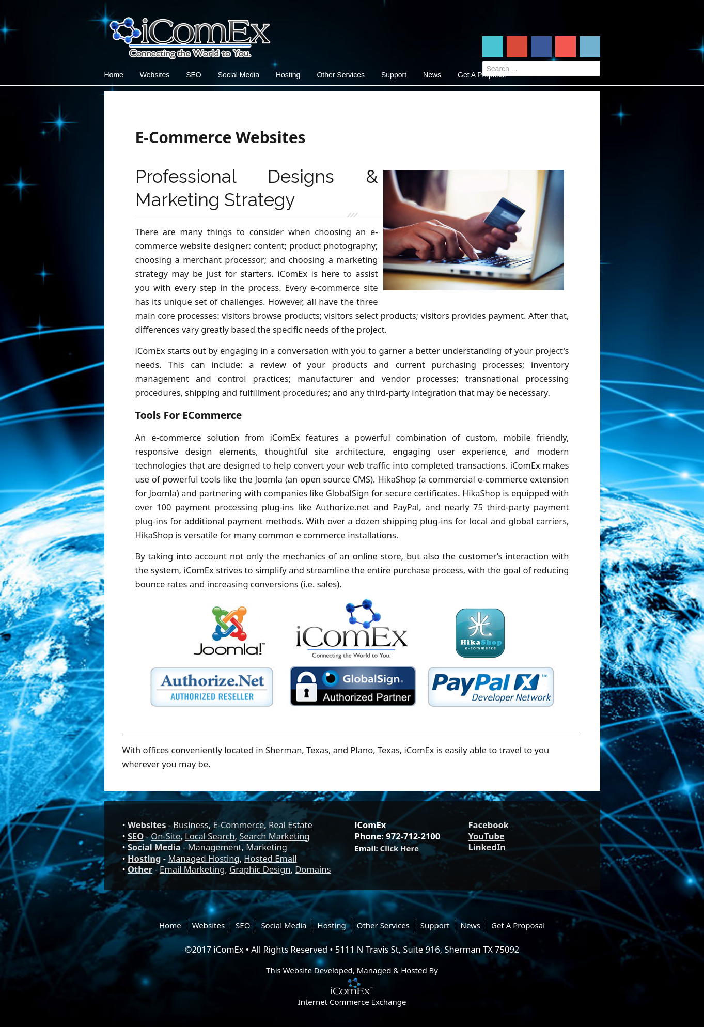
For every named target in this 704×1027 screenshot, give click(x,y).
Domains (313, 869)
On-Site (165, 836)
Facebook (488, 825)
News (432, 75)
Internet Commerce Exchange (352, 1002)
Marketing (266, 847)
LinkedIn (487, 847)
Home (113, 75)
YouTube (486, 836)
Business (190, 825)
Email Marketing (192, 869)
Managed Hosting (203, 858)
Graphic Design (259, 869)
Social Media (238, 75)
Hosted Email (270, 858)
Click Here (399, 848)
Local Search (210, 836)
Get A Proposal (518, 925)
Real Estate (290, 825)
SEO (193, 75)
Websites (154, 75)
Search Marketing (274, 836)
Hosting (288, 75)
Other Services (341, 75)
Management (215, 847)
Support (393, 75)
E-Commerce (238, 825)
